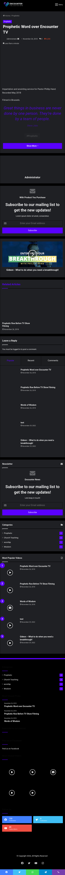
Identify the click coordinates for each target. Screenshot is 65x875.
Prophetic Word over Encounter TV (36, 370)
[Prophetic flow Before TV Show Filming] (16, 306)
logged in (16, 349)
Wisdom (7, 547)
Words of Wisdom (28, 405)
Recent (31, 360)
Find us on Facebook (10, 749)
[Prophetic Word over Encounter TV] (11, 376)
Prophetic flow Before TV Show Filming (38, 387)
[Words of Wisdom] (11, 411)
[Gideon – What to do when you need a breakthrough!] (11, 446)
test (22, 422)
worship (7, 542)
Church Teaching (11, 538)
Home (6, 16)
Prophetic (16, 16)
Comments (53, 360)
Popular (10, 360)
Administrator (12, 39)
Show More (32, 146)
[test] (11, 429)
